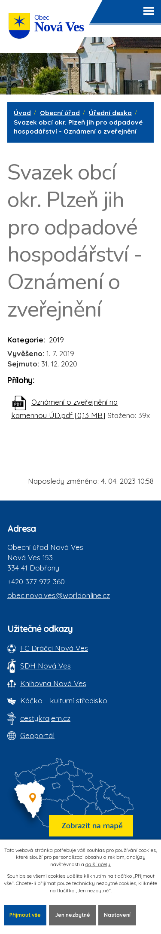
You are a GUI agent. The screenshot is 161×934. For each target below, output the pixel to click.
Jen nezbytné (72, 915)
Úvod (22, 113)
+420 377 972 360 (36, 581)
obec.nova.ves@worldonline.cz (58, 595)
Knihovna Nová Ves (53, 683)
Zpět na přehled (46, 449)
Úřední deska (110, 113)
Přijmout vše (25, 915)
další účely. (98, 864)
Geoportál (37, 735)
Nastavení (117, 915)
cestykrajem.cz (45, 718)
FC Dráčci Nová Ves (54, 648)
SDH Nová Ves (45, 665)
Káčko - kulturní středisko (63, 700)
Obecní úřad (60, 113)
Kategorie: (26, 339)
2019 (56, 339)
